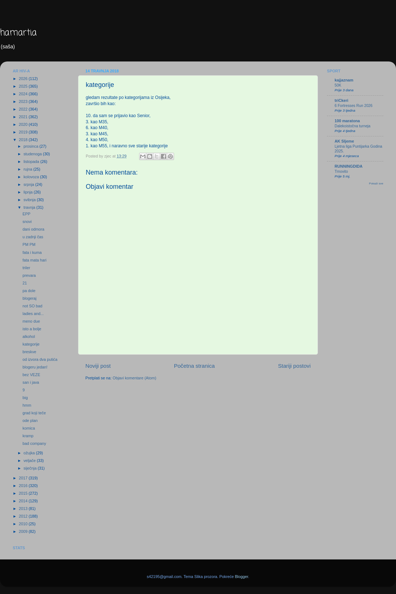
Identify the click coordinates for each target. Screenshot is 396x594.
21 (25, 283)
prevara (29, 275)
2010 (24, 524)
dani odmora (33, 229)
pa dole (29, 290)
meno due (31, 321)
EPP (27, 214)
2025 (24, 86)
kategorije (31, 344)
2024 (24, 94)
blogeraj (29, 298)
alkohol (29, 336)
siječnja (31, 468)
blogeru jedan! (35, 367)
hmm (27, 405)
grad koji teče (34, 413)
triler (26, 268)
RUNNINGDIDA (349, 166)
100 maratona (347, 121)
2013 (24, 508)
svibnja (30, 200)
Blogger (241, 576)
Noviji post (98, 366)
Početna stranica (194, 366)
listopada (32, 161)
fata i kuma (32, 252)
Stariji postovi (294, 366)
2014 (24, 501)
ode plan (30, 420)
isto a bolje (32, 329)
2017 (24, 478)
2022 (24, 109)
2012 (24, 516)
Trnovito (341, 172)
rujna (28, 169)
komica (29, 428)
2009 (24, 531)
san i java (31, 382)
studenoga (33, 154)
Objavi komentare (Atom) (134, 378)
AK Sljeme (344, 141)
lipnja (29, 192)
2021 (24, 117)
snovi (27, 221)
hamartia (18, 33)
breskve (29, 352)
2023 (24, 101)
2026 (24, 78)
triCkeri (341, 100)
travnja (30, 207)
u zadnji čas (33, 237)
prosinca (32, 146)
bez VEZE (31, 374)
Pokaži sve (376, 183)
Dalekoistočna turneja (353, 126)
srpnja (29, 184)
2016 (24, 485)
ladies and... (33, 313)
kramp (28, 436)
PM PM (29, 244)
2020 (24, 124)
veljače (30, 460)
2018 (24, 139)
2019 (24, 132)
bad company (34, 443)
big (25, 397)
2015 (24, 493)
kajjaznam (344, 80)
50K (338, 85)
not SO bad (33, 306)
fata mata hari (35, 260)
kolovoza (32, 177)
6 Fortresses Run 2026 (353, 106)
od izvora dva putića (40, 359)
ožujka (30, 453)
